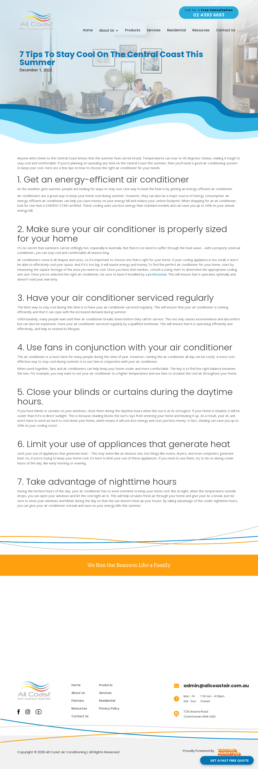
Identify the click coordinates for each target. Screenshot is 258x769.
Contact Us (225, 30)
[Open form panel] (227, 760)
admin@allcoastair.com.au (216, 685)
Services (154, 30)
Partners (77, 700)
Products (132, 30)
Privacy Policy (109, 708)
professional (157, 272)
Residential (176, 30)
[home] (36, 20)
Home (88, 30)
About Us (78, 693)
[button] (109, 30)
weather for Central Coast (170, 12)
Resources (201, 30)
